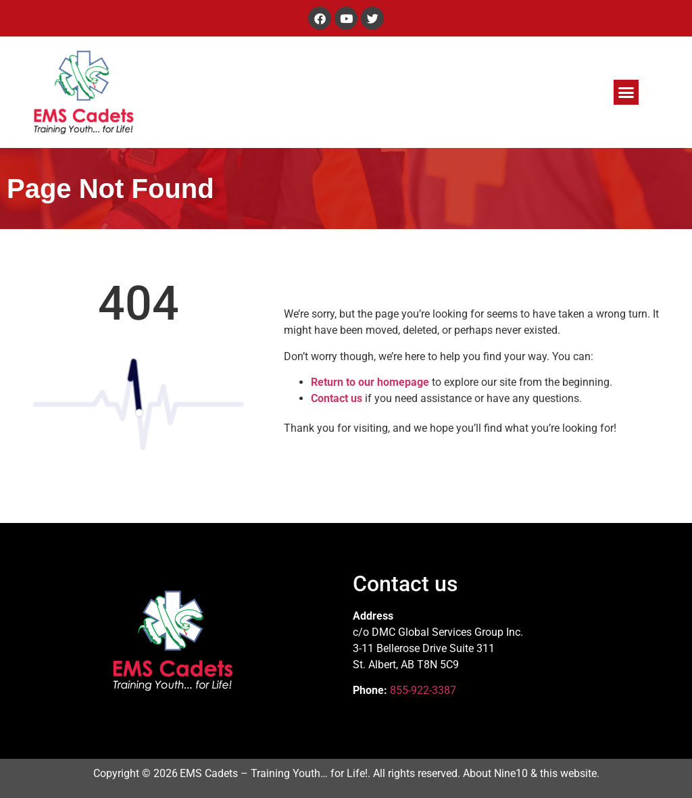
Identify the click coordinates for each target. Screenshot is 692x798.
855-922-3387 (423, 690)
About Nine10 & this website (530, 773)
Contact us (336, 398)
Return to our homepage (370, 382)
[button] (626, 92)
